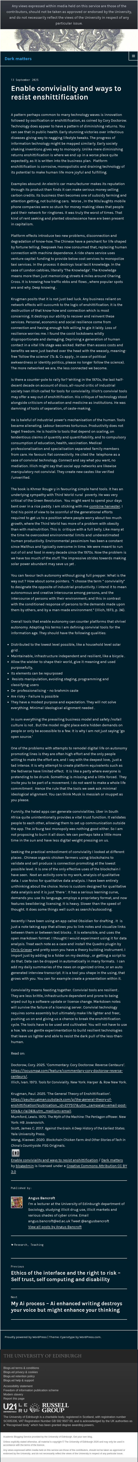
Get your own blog (82, 1436)
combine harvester (104, 506)
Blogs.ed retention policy (19, 1376)
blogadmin (25, 1166)
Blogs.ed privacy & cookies (20, 1372)
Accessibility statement (18, 1386)
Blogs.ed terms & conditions (21, 1368)
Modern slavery (13, 1394)
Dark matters (18, 58)
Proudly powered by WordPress (26, 1337)
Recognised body (18, 1425)
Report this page (13, 1398)
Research (20, 1244)
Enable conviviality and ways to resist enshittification (54, 1160)
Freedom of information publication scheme (31, 1390)
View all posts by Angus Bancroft (55, 1227)
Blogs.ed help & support (18, 1380)
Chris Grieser (21, 950)
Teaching (37, 1244)
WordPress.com (90, 1337)
